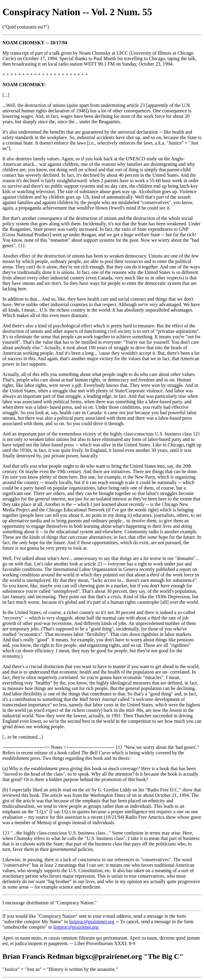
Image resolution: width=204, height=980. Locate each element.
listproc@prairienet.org (91, 921)
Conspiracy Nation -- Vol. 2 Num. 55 (77, 11)
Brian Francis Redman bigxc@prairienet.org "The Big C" (92, 956)
